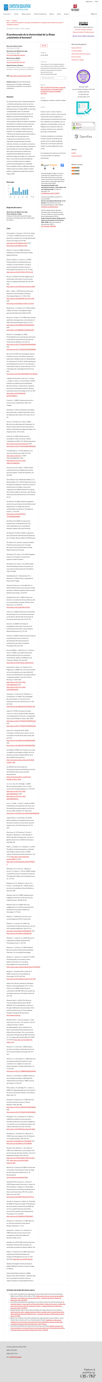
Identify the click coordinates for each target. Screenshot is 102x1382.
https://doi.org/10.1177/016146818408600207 (21, 446)
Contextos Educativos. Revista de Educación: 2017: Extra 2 (29, 1324)
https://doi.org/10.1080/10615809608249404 (21, 740)
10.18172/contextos (15, 1357)
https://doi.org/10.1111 (14, 456)
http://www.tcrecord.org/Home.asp (17, 444)
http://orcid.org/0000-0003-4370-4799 (16, 62)
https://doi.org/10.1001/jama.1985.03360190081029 (23, 813)
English (74, 153)
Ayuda (66, 14)
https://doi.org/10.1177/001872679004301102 (21, 721)
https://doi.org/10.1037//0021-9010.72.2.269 (20, 1158)
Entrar (96, 1)
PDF (44, 45)
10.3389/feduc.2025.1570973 (50, 193)
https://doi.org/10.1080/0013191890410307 (20, 325)
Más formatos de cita (48, 78)
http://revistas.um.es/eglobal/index (17, 1177)
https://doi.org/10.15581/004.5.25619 (18, 607)
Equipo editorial (76, 48)
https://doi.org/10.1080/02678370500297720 (21, 706)
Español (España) (77, 156)
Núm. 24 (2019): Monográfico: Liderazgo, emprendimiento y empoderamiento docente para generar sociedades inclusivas (35, 23)
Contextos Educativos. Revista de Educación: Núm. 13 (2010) (29, 1330)
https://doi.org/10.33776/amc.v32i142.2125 (20, 663)
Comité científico (77, 51)
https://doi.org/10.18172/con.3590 (20, 76)
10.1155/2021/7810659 (48, 226)
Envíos (16, 14)
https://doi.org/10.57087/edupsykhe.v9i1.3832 (21, 1129)
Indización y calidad (78, 60)
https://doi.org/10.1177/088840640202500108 (21, 1071)
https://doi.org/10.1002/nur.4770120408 (19, 1143)
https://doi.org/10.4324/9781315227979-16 (20, 1197)
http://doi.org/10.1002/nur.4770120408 (19, 1141)
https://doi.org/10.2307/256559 (22, 1259)
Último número (26, 14)
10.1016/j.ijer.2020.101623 (49, 207)
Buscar (52, 14)
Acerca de (7, 14)
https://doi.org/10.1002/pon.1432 (17, 243)
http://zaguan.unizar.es (13, 1015)
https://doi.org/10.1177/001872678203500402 (21, 1107)
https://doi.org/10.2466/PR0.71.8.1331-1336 (20, 298)
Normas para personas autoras (81, 54)
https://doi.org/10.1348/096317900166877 (20, 1216)
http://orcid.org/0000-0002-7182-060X (16, 55)
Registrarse (89, 1)
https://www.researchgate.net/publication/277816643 (23, 967)
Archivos (14, 20)
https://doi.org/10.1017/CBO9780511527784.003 (22, 374)
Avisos (59, 14)
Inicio (8, 20)
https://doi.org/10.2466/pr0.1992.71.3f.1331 (20, 303)
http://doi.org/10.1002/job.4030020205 (19, 931)
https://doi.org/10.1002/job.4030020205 (19, 933)
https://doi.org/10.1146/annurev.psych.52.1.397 (21, 979)
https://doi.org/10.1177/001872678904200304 (21, 344)
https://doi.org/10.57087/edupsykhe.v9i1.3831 (21, 286)
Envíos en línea (76, 57)
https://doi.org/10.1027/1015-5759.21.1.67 (20, 272)
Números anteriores (40, 14)
